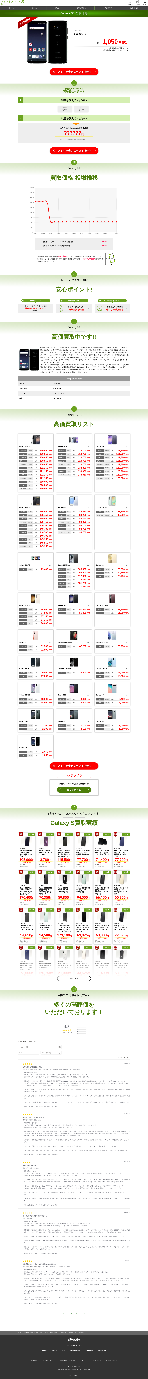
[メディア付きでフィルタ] (51, 1053)
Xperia (34, 8)
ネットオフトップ (111, 1360)
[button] (81, 1025)
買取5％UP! (102, 1350)
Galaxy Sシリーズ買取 (66, 1333)
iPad (57, 8)
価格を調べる (74, 789)
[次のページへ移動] (84, 1313)
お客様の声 (108, 8)
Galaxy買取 (53, 1333)
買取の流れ (81, 8)
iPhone (11, 8)
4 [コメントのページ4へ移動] (76, 1313)
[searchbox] (38, 1047)
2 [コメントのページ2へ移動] (71, 1313)
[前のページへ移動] (64, 1313)
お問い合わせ (97, 1360)
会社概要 (34, 1360)
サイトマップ (84, 1360)
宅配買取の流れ (75, 1350)
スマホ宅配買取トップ (74, 1345)
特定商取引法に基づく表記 (68, 1360)
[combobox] (28, 1053)
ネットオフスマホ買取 (25, 1333)
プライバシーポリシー (48, 1360)
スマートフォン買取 (42, 1333)
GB (65, 109)
